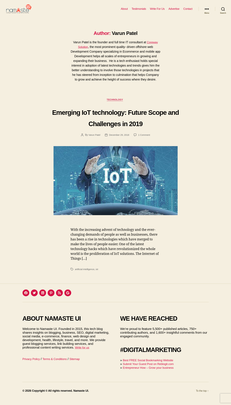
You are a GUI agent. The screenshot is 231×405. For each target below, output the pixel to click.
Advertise (173, 11)
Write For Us (157, 11)
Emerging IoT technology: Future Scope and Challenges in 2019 (115, 122)
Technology (115, 104)
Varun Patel (93, 140)
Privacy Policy (32, 364)
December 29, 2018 (119, 140)
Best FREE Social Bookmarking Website (151, 365)
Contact (187, 11)
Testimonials (139, 11)
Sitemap (80, 364)
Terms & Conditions (58, 364)
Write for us (83, 353)
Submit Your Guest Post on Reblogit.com (151, 369)
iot (98, 274)
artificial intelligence (85, 274)
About (124, 11)
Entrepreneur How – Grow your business (151, 373)
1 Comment (145, 140)
